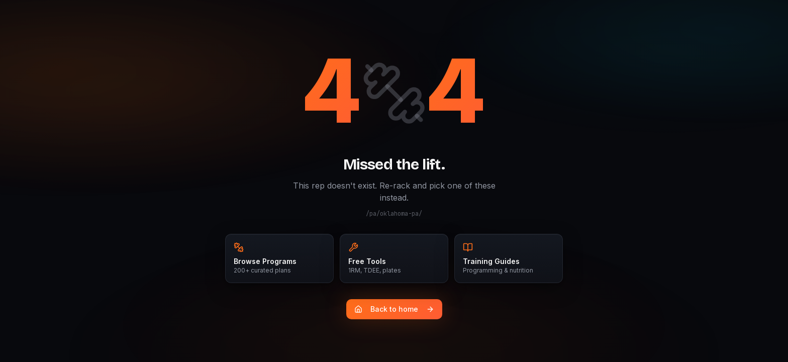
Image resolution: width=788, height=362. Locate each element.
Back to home (394, 309)
